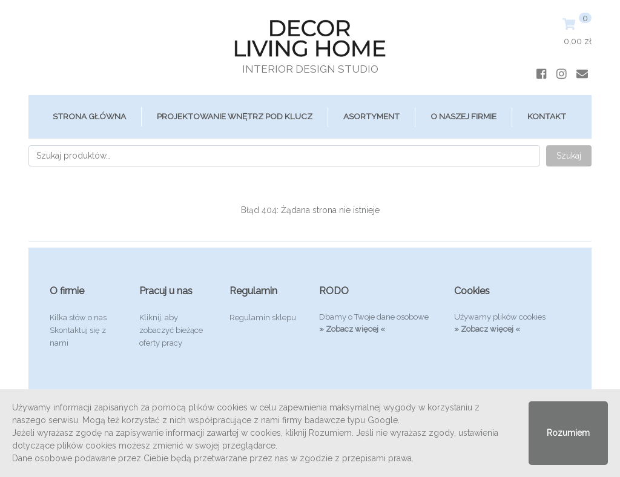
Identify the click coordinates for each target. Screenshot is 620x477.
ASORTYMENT (371, 116)
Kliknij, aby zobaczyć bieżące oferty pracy (171, 330)
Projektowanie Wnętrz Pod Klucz (234, 116)
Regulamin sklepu (262, 317)
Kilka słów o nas (78, 317)
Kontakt (546, 116)
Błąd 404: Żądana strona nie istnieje (310, 210)
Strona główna (89, 116)
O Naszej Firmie (463, 116)
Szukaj (568, 155)
